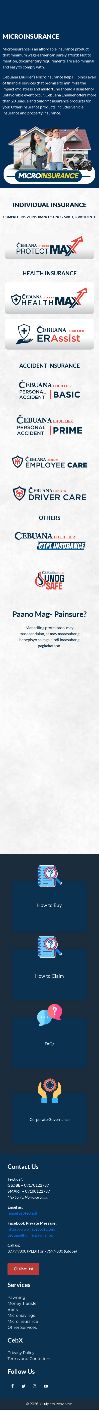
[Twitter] (23, 1386)
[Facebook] (12, 1386)
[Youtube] (46, 1386)
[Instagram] (34, 1386)
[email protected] (22, 1213)
